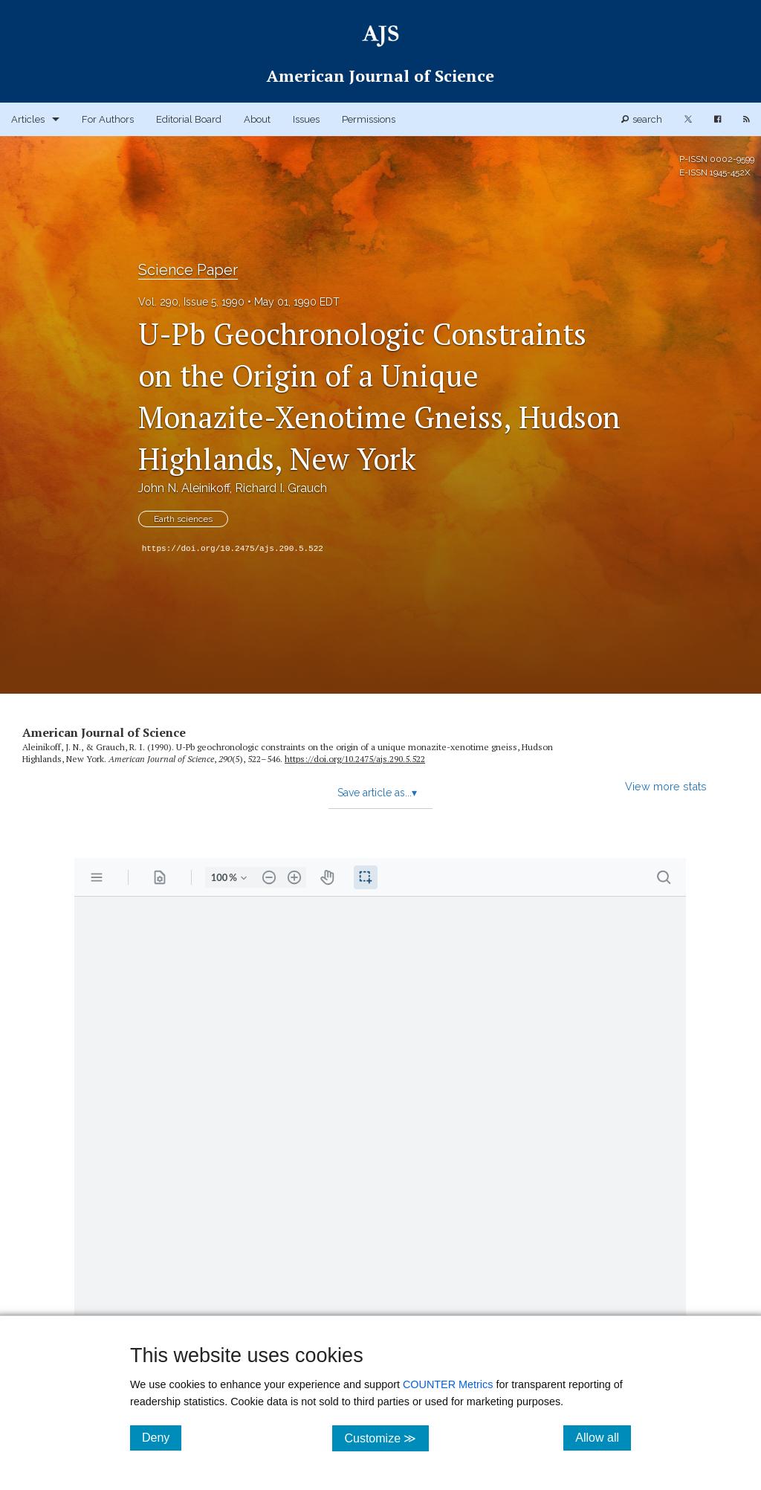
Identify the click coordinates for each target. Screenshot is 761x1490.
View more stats (666, 786)
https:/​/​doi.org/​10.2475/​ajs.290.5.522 (355, 758)
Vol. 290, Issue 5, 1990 (191, 302)
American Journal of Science (104, 732)
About (257, 119)
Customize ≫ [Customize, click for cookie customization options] (386, 1438)
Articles (28, 119)
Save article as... (377, 793)
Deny (161, 1437)
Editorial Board (188, 119)
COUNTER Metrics (448, 1384)
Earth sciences (183, 519)
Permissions (368, 119)
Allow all (603, 1437)
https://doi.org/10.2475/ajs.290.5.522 (232, 548)
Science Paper (188, 270)
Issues (306, 119)
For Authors (108, 119)
